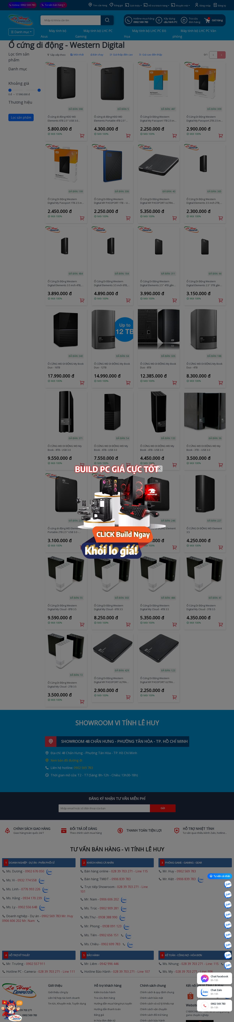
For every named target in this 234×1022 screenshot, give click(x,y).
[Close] (159, 468)
